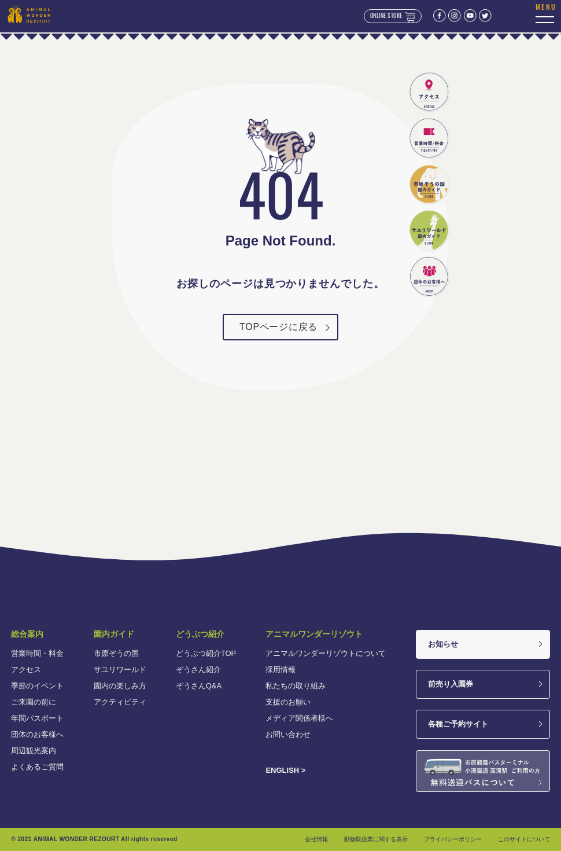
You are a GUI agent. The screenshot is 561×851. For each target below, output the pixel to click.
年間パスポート (37, 718)
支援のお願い (288, 702)
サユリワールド (120, 669)
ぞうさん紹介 (198, 669)
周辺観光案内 (33, 750)
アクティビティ (120, 702)
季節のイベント (37, 685)
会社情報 (316, 839)
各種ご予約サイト (458, 724)
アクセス (26, 669)
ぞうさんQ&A (199, 685)
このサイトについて (524, 839)
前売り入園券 (450, 684)
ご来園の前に (33, 702)
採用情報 (280, 669)
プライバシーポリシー (453, 839)
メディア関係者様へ (299, 718)
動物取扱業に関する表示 (376, 839)
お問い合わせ (288, 734)
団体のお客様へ (37, 734)
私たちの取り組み (295, 685)
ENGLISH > (285, 770)
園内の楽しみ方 (120, 685)
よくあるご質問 (37, 766)
